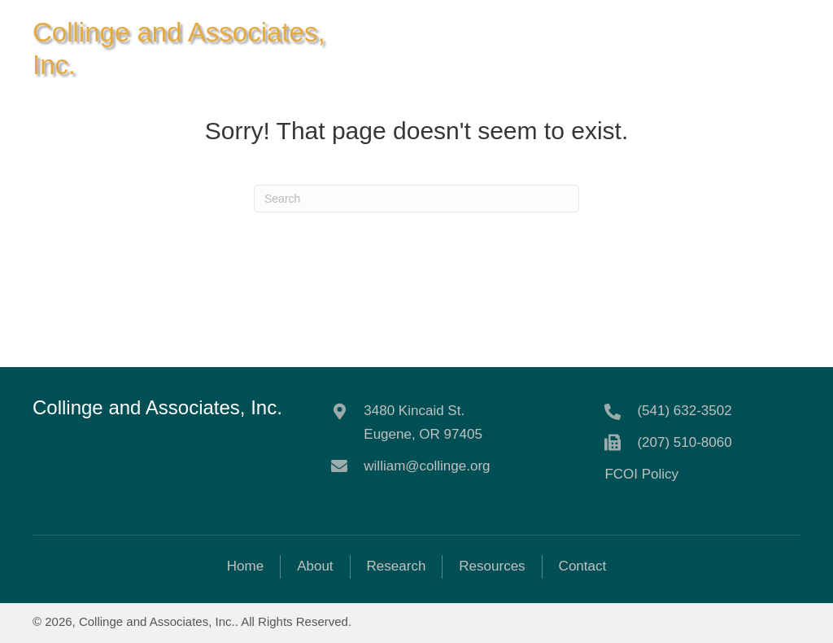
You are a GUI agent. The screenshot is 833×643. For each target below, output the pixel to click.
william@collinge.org (427, 466)
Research (396, 566)
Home (245, 566)
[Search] (416, 198)
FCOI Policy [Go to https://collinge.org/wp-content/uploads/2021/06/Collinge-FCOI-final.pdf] (641, 474)
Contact (583, 566)
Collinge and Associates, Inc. (157, 407)
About (315, 566)
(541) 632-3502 (684, 410)
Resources (492, 566)
